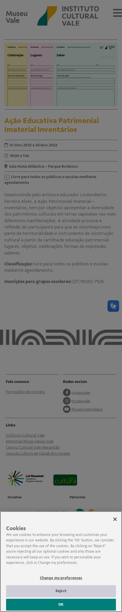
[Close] (115, 524)
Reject (61, 596)
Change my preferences (61, 583)
